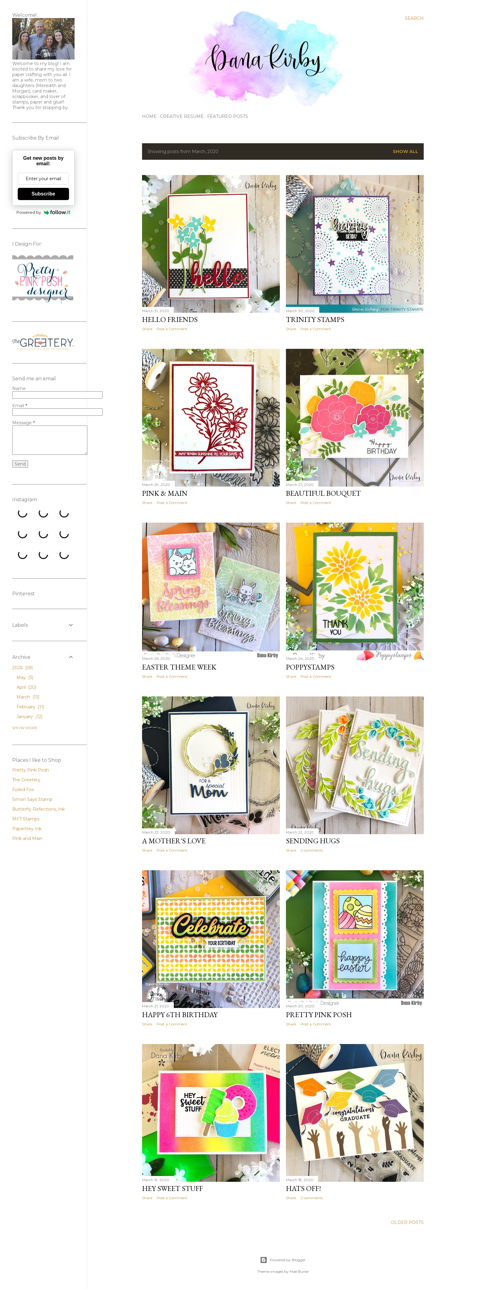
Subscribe (43, 193)
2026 (22, 667)
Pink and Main (27, 838)
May (24, 677)
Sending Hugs (313, 840)
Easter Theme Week (179, 667)
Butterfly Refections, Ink (38, 809)
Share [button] (147, 329)
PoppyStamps (310, 667)
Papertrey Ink (27, 828)
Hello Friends (170, 319)
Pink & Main (165, 493)
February (30, 707)
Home (149, 116)
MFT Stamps (25, 819)
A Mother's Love (174, 840)
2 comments (312, 850)
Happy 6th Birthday (180, 1014)
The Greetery (26, 780)
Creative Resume (182, 116)
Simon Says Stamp (32, 799)
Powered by (43, 212)
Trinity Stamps (315, 319)
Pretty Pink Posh (319, 1014)
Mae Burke (299, 1271)
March (27, 697)
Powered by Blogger (283, 1260)
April (26, 687)
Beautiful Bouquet (323, 493)
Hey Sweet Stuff (172, 1188)
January (29, 716)
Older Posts (407, 1222)
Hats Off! (303, 1188)
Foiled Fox (23, 789)
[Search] (414, 18)
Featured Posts (227, 116)
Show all (405, 151)
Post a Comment (172, 329)
